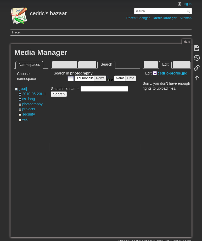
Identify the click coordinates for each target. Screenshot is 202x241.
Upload (87, 64)
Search (189, 11)
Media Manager (165, 18)
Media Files (64, 64)
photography (32, 104)
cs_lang (28, 99)
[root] (23, 89)
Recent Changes (138, 18)
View (151, 64)
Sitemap (186, 18)
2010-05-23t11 (34, 94)
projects (28, 109)
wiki (25, 119)
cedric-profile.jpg (173, 73)
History (182, 64)
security (28, 114)
